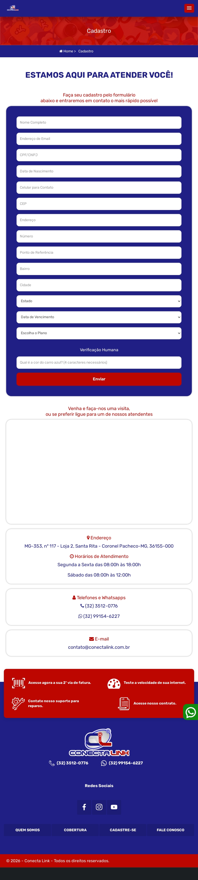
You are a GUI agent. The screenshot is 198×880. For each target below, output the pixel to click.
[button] (189, 8)
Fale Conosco (170, 830)
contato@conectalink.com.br (99, 647)
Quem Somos (27, 830)
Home (66, 51)
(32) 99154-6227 (122, 763)
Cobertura (75, 830)
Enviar (99, 379)
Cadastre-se (123, 830)
